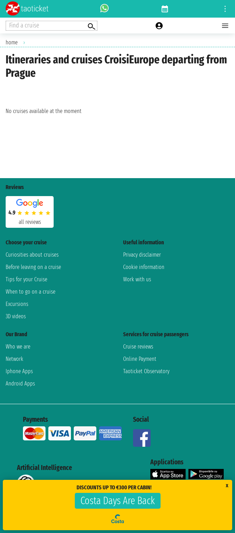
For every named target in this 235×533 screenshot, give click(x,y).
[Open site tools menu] (225, 9)
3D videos (16, 316)
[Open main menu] (225, 25)
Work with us (137, 279)
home (12, 42)
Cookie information (143, 267)
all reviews (30, 222)
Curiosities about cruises (32, 254)
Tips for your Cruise (26, 279)
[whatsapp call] (104, 9)
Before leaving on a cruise (33, 267)
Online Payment (139, 359)
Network (14, 359)
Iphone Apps (19, 371)
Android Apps (20, 383)
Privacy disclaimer (142, 254)
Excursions (17, 304)
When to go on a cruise (30, 291)
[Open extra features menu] (51, 26)
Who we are (18, 346)
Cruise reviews (138, 346)
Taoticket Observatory (146, 371)
